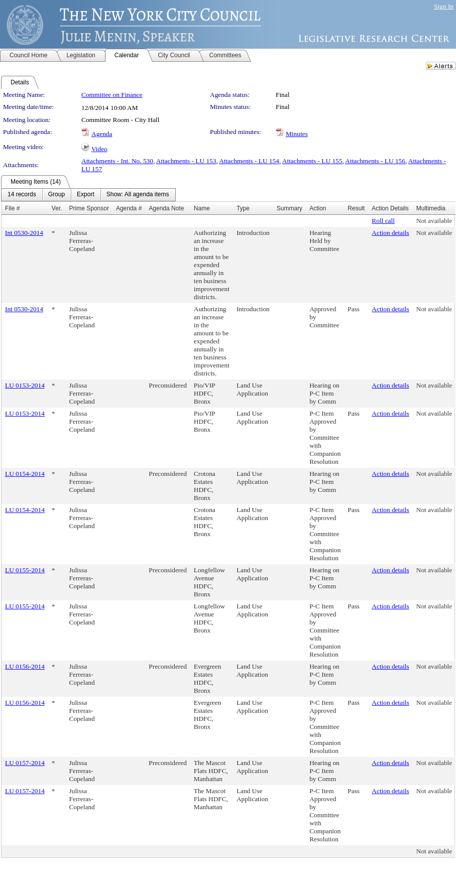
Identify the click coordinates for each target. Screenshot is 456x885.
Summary (289, 208)
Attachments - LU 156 (375, 161)
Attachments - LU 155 (312, 161)
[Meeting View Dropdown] (137, 195)
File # (12, 208)
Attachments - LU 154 (249, 161)
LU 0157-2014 (25, 763)
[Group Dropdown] (56, 195)
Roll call (383, 220)
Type (243, 208)
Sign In (443, 6)
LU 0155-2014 (25, 570)
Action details (390, 232)
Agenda (101, 134)
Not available (434, 220)
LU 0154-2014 (25, 473)
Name (202, 208)
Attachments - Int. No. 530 (117, 161)
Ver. (57, 208)
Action (317, 208)
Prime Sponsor (89, 208)
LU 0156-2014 (25, 666)
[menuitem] (22, 195)
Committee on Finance (111, 94)
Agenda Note (166, 208)
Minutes (297, 134)
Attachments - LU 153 (186, 161)
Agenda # (129, 208)
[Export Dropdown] (85, 195)
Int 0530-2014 (24, 232)
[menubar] (88, 194)
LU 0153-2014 (25, 385)
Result (356, 208)
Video (99, 149)
